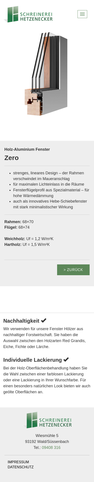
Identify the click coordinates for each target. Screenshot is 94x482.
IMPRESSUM (18, 462)
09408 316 (51, 447)
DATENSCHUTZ (21, 467)
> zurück (73, 270)
